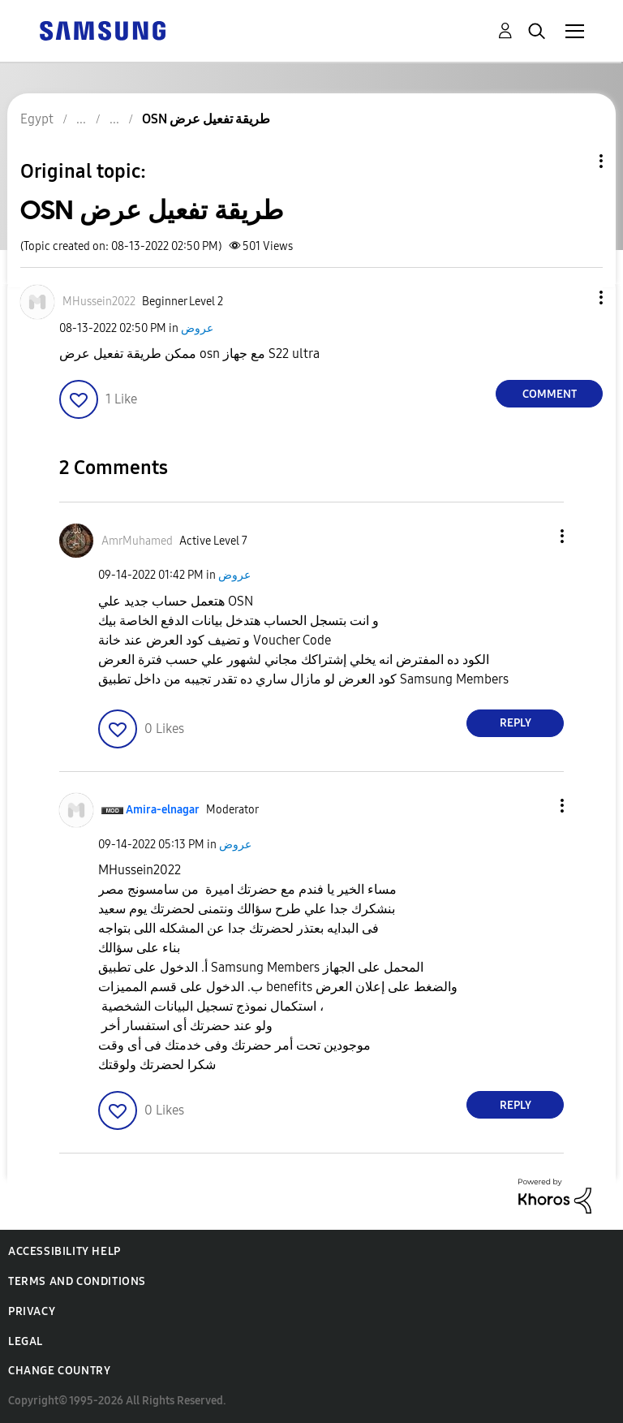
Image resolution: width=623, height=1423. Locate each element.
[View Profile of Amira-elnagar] (163, 810)
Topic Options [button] (573, 161)
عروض (197, 328)
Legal (25, 1341)
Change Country (59, 1371)
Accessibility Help (64, 1251)
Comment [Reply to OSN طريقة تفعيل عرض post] (549, 394)
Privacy (31, 1311)
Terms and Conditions (77, 1281)
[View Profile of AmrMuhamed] (137, 541)
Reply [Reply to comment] (515, 723)
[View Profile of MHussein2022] (98, 301)
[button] (574, 297)
